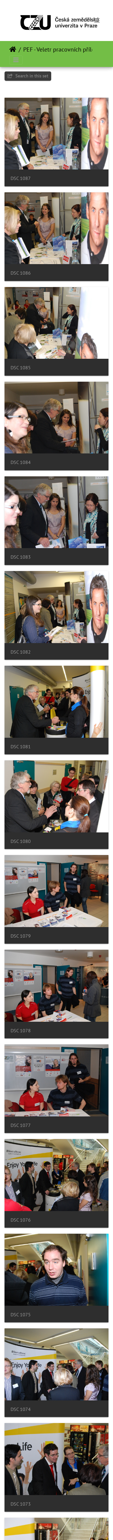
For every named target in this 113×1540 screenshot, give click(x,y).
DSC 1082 (21, 652)
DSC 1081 (21, 746)
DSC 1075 (21, 1315)
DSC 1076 (21, 1220)
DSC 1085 (21, 368)
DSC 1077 (21, 1125)
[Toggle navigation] (97, 20)
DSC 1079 (21, 936)
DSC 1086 (21, 273)
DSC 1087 (21, 178)
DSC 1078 (21, 1031)
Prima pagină (12, 49)
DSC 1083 (21, 557)
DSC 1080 (21, 841)
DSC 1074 (21, 1409)
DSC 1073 (21, 1504)
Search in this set (28, 76)
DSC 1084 (21, 462)
